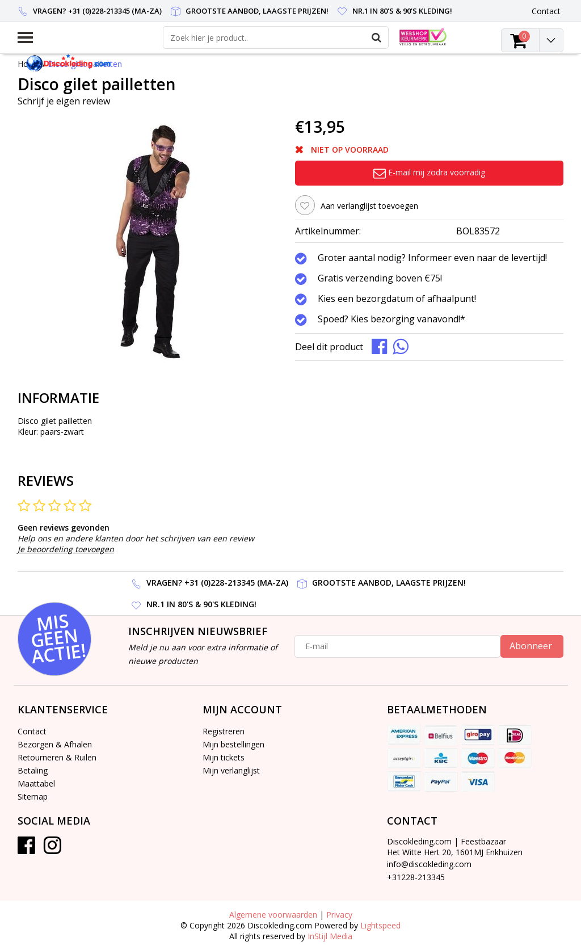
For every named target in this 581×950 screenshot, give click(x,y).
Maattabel (36, 783)
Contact (32, 731)
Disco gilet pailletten (85, 63)
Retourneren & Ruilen (57, 757)
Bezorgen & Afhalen (55, 744)
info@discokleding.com (429, 864)
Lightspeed (380, 925)
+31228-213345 (416, 877)
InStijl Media (330, 936)
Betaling (33, 770)
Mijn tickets (224, 757)
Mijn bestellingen (233, 744)
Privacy (339, 914)
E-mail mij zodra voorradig (429, 172)
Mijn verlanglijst (231, 770)
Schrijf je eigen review (64, 101)
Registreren (224, 731)
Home (29, 63)
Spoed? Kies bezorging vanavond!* (391, 319)
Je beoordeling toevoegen (66, 549)
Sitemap (33, 796)
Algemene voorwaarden (273, 914)
